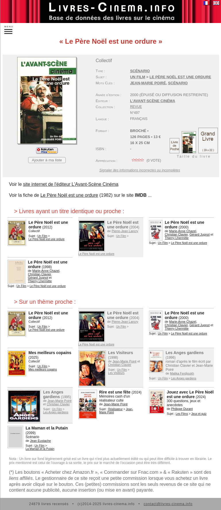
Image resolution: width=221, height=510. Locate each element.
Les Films (182, 413)
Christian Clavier (176, 234)
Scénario (140, 71)
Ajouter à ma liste (47, 160)
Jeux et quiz (198, 413)
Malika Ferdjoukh (182, 373)
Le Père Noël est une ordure (180, 77)
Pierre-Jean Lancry (125, 231)
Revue (136, 107)
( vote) (145, 160)
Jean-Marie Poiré (148, 83)
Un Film (137, 77)
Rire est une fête (115, 392)
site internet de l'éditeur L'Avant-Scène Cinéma (70, 184)
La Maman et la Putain (47, 428)
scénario (178, 83)
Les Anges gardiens (185, 352)
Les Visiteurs (120, 352)
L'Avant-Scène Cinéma (152, 101)
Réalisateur (115, 409)
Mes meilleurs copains (49, 352)
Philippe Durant (182, 408)
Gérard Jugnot (199, 234)
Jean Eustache (40, 440)
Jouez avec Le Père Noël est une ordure (190, 394)
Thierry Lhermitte (177, 238)
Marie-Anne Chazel (182, 231)
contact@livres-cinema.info (168, 504)
